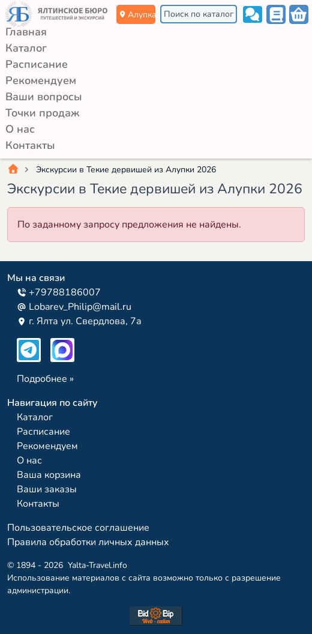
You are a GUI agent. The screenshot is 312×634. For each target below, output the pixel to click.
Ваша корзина (49, 475)
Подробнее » (45, 378)
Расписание (36, 64)
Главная (26, 32)
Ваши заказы (47, 489)
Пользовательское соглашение (78, 527)
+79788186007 (59, 292)
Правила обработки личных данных (88, 542)
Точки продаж (42, 113)
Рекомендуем (40, 80)
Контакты (30, 145)
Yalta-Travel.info (97, 565)
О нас (20, 129)
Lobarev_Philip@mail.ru (74, 306)
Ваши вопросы (43, 96)
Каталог (26, 48)
